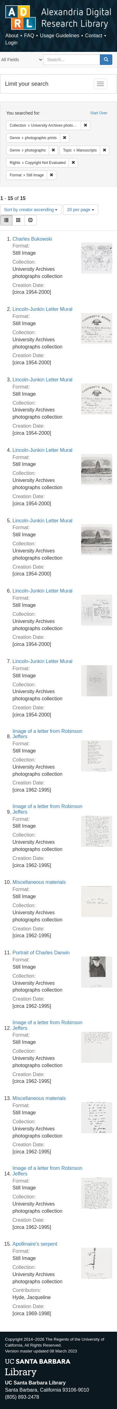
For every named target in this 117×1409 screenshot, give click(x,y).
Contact (93, 35)
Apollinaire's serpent (34, 1244)
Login (11, 42)
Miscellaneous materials (39, 882)
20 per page (80, 209)
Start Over (98, 113)
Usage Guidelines (59, 35)
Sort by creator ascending (30, 209)
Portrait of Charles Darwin (41, 952)
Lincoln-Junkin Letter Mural (42, 309)
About (11, 35)
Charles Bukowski (32, 239)
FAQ (29, 35)
